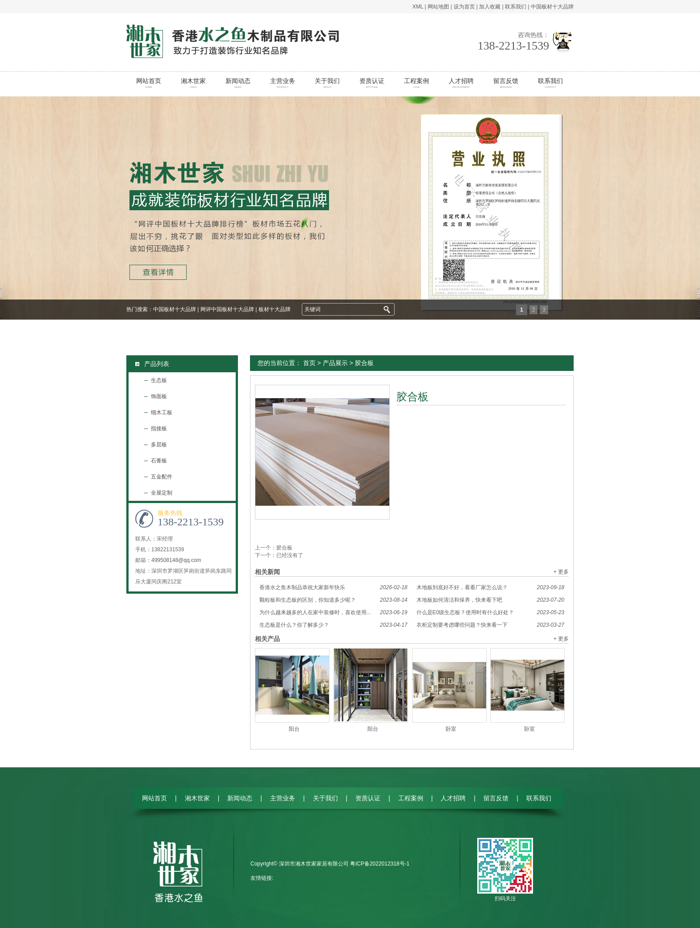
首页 (309, 362)
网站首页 (149, 83)
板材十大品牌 (274, 309)
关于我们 (327, 83)
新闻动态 (238, 83)
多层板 (159, 444)
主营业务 (283, 83)
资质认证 (372, 83)
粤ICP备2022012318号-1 (379, 864)
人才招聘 (461, 83)
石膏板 (159, 461)
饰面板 (159, 396)
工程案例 (417, 83)
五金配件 (161, 477)
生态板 (159, 380)
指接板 (159, 428)
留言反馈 (506, 83)
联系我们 (515, 7)
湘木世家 (193, 83)
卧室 (451, 729)
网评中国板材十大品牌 (227, 309)
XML (417, 7)
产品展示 (335, 362)
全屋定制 (161, 493)
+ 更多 (561, 572)
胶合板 (284, 548)
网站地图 (438, 7)
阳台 (294, 729)
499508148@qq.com (176, 560)
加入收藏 (489, 7)
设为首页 (464, 7)
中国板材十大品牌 (552, 7)
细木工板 (161, 412)
